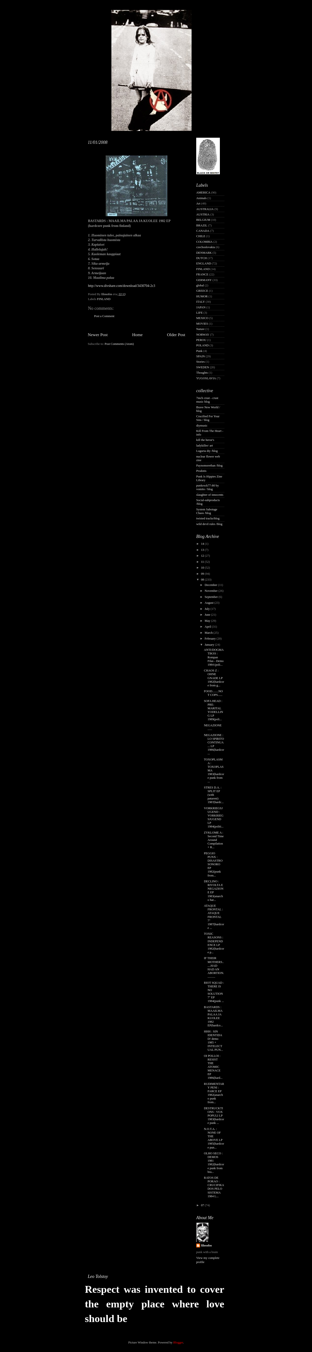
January (210, 644)
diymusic (201, 425)
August (209, 602)
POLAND (202, 345)
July (208, 609)
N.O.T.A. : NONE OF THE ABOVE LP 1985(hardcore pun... (214, 1138)
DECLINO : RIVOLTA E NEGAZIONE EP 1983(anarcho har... (213, 891)
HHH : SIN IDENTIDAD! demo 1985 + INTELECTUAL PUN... (213, 1041)
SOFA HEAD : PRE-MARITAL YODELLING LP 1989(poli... (213, 710)
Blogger (178, 1342)
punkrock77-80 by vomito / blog (207, 487)
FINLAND (103, 299)
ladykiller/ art (204, 445)
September (212, 597)
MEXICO (202, 318)
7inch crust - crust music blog (207, 399)
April (208, 626)
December (211, 585)
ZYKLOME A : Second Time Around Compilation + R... (214, 840)
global (200, 285)
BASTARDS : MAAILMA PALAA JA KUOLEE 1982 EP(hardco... (213, 1016)
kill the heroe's (205, 440)
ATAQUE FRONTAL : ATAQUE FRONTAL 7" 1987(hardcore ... (214, 917)
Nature (200, 329)
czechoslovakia (205, 247)
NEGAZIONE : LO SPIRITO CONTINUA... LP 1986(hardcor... (214, 744)
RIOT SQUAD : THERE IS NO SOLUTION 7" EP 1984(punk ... (214, 992)
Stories (200, 361)
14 (203, 543)
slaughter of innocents (209, 494)
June (208, 614)
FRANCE (202, 274)
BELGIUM (203, 220)
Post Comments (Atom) (119, 344)
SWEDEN (202, 367)
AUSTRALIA (205, 209)
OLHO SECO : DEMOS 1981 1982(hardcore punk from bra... (214, 1163)
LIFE (199, 312)
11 (203, 562)
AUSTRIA (203, 214)
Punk (199, 351)
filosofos (206, 1245)
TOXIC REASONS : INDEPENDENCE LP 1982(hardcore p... (214, 943)
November (211, 591)
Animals (201, 198)
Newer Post (98, 334)
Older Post (176, 334)
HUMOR (202, 296)
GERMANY (204, 280)
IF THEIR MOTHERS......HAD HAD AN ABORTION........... (214, 967)
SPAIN (200, 356)
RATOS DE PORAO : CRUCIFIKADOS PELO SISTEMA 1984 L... (214, 1187)
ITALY (200, 301)
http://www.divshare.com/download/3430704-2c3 (121, 286)
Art (198, 203)
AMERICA (203, 192)
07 (203, 1205)
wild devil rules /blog (209, 524)
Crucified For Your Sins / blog (208, 418)
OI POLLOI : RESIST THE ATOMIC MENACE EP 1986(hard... (213, 1067)
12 (203, 555)
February (211, 638)
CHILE (200, 236)
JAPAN (200, 307)
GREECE (202, 290)
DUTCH (201, 258)
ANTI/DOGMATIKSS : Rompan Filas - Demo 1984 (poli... (214, 657)
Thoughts (202, 372)
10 (203, 567)
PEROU (201, 340)
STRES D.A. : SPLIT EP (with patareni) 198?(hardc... (214, 795)
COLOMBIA (204, 241)
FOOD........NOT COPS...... (213, 693)
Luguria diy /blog (207, 451)
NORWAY (202, 334)
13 (203, 550)
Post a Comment (104, 316)
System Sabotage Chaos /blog (206, 511)
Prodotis (201, 471)
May (208, 621)
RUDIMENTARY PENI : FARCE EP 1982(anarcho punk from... (214, 1093)
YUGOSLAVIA (206, 378)
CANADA (202, 231)
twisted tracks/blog (208, 518)
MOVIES (202, 323)
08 (203, 579)
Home (137, 334)
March (209, 632)
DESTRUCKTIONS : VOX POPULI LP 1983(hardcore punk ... (214, 1116)
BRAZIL (201, 225)
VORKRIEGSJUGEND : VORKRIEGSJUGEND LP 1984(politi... (213, 817)
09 (203, 573)
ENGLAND (203, 263)
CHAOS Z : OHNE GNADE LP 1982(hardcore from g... (214, 678)
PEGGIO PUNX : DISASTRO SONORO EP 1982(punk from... (213, 864)
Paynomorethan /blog (209, 465)
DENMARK (204, 252)
